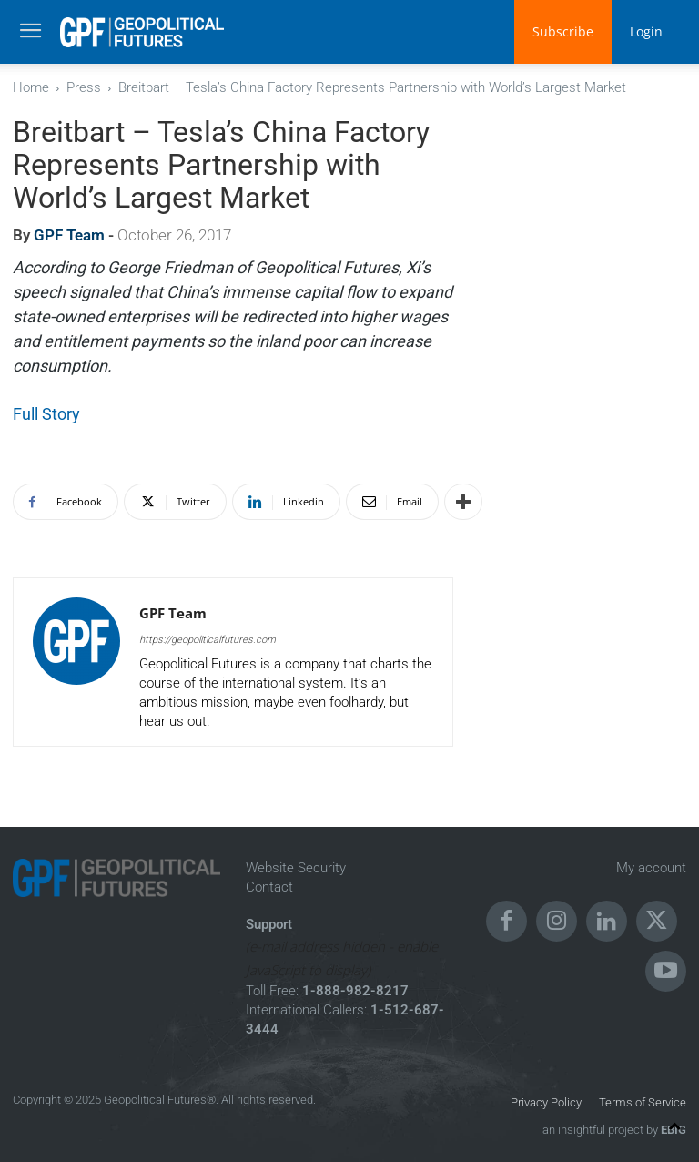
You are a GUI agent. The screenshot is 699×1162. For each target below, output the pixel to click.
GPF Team (69, 235)
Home (31, 87)
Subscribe (562, 31)
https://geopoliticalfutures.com (207, 640)
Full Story (46, 413)
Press (83, 87)
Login (646, 31)
